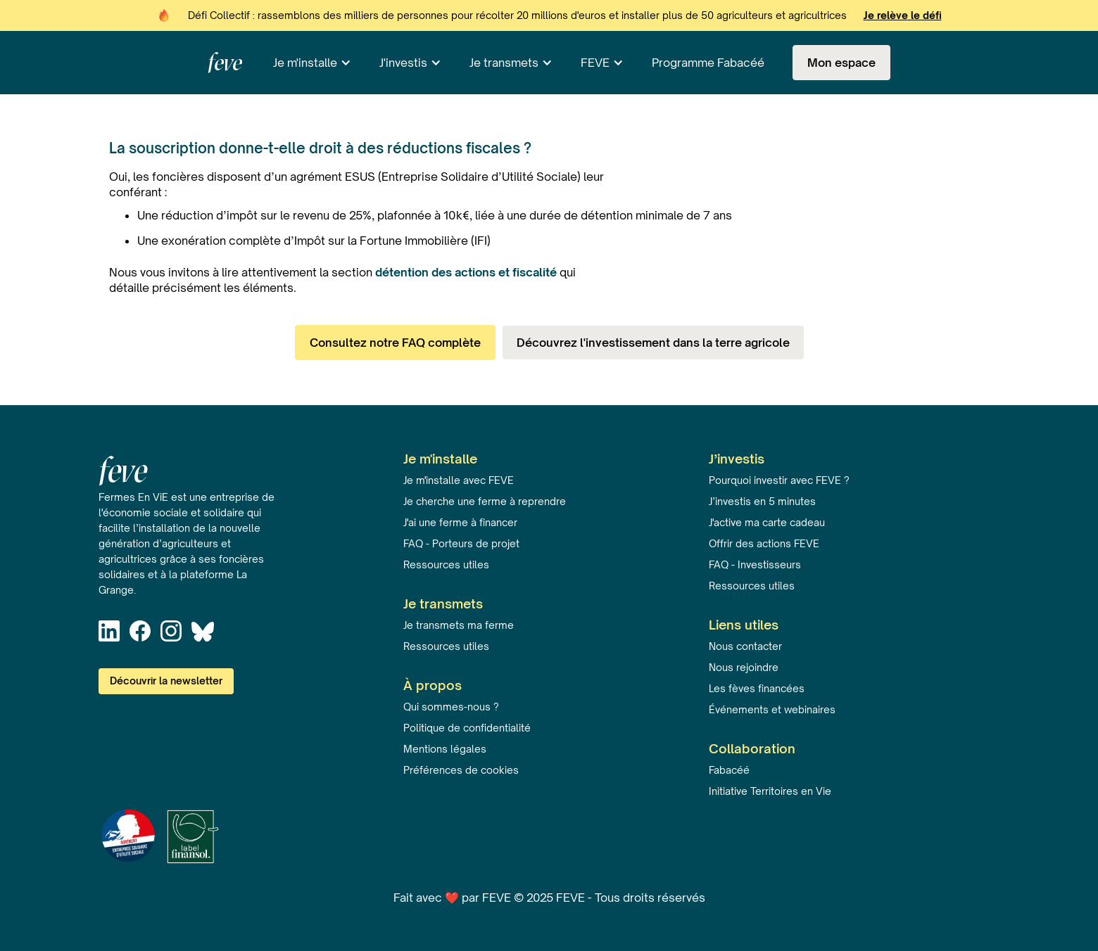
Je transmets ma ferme (458, 625)
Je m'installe (305, 63)
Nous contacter (745, 646)
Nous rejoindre (743, 667)
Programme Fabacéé (708, 63)
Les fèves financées (756, 688)
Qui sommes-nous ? (451, 707)
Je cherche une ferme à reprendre (484, 501)
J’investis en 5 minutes (762, 501)
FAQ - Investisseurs (755, 564)
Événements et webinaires (772, 709)
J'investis (403, 63)
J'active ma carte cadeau (767, 522)
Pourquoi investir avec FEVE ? (779, 480)
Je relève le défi (903, 15)
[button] (312, 62)
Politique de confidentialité (467, 728)
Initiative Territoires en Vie (770, 791)
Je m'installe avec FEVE (458, 480)
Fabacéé (729, 770)
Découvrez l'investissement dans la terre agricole (653, 343)
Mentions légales (444, 749)
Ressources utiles (446, 564)
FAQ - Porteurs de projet (461, 543)
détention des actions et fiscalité (466, 272)
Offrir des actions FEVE (764, 543)
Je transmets (503, 63)
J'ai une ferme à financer (460, 522)
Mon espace (841, 63)
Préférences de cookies (461, 770)
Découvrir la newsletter (166, 681)
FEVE (595, 63)
